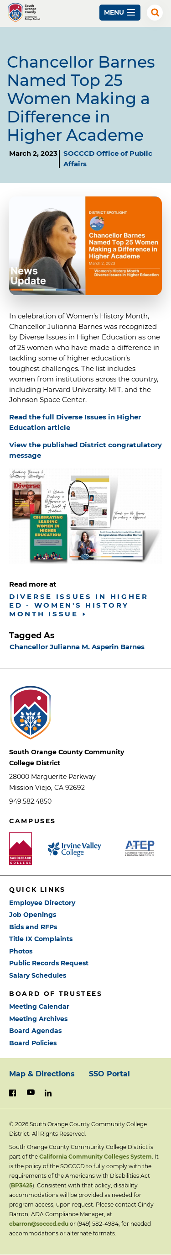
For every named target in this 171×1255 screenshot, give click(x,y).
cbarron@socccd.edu (38, 1223)
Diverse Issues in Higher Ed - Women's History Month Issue (79, 605)
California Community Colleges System (95, 1156)
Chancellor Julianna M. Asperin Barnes (77, 646)
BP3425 (21, 1185)
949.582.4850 (30, 801)
